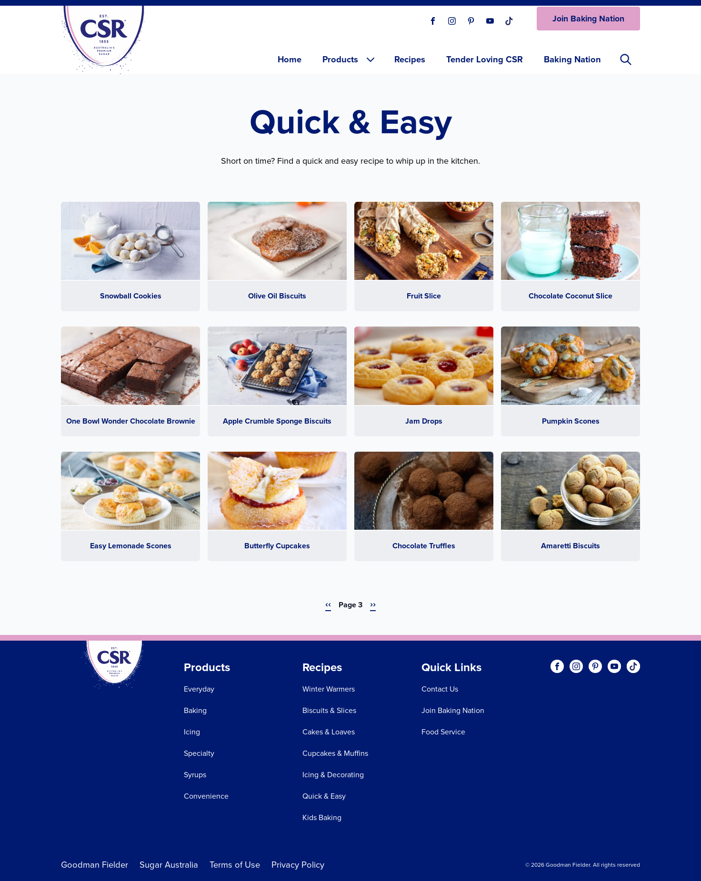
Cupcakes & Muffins (335, 753)
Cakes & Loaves (328, 731)
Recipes (409, 59)
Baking (195, 710)
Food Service (443, 731)
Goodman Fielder (94, 864)
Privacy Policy (297, 864)
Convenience (206, 796)
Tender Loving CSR (484, 59)
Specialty (199, 753)
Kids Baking (321, 817)
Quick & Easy (324, 796)
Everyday (199, 688)
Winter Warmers (328, 688)
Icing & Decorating (333, 774)
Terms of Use (235, 864)
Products (349, 59)
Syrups (195, 774)
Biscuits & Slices (329, 710)
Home (289, 59)
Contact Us (439, 688)
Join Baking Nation (588, 18)
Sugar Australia (169, 864)
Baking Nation (572, 59)
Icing (192, 731)
